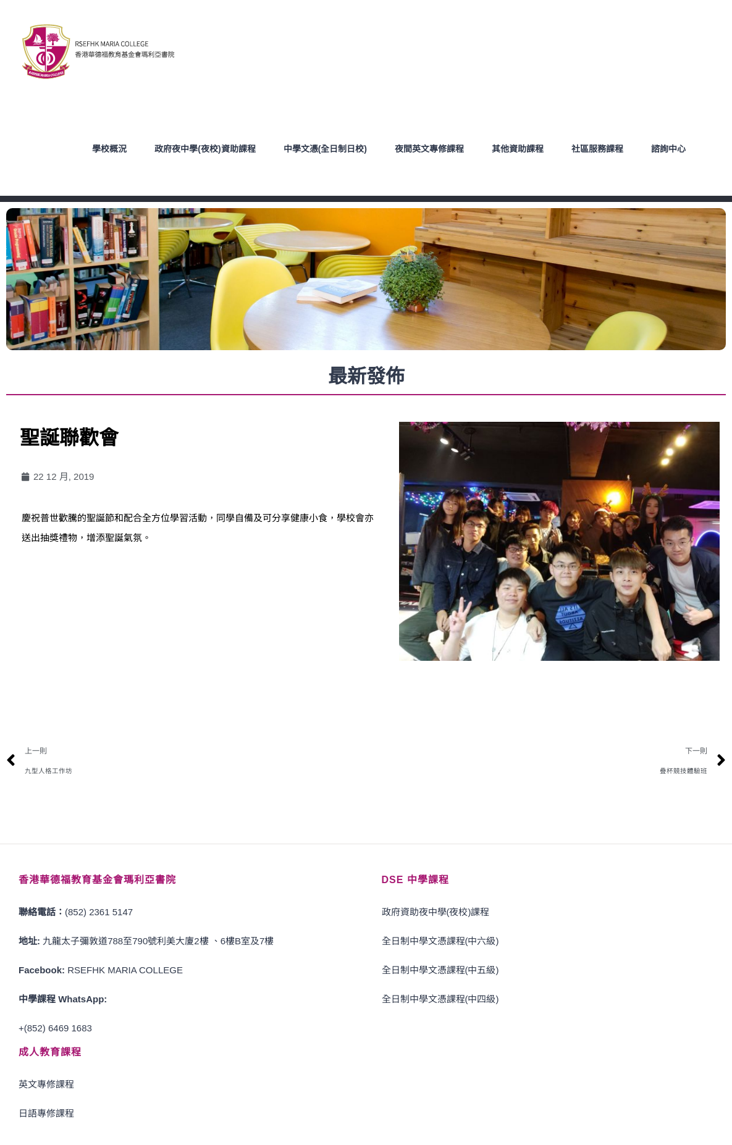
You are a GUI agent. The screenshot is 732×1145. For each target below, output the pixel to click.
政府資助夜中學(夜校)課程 (436, 911)
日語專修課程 (46, 1112)
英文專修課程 (46, 1083)
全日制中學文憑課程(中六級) (440, 940)
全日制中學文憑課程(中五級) (440, 969)
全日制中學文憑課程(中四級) (440, 998)
